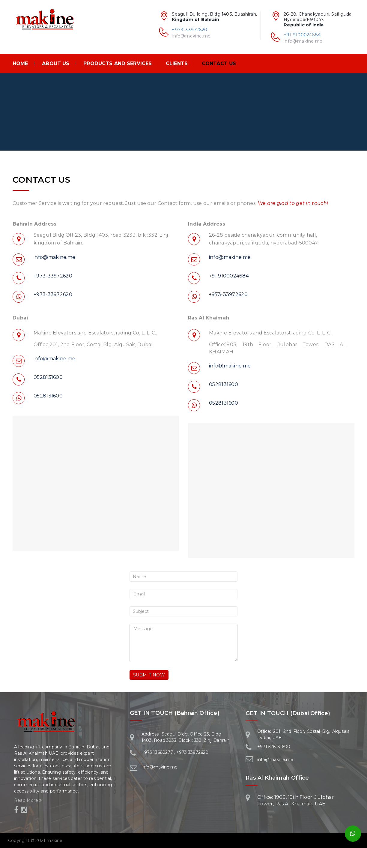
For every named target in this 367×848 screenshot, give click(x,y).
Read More (28, 800)
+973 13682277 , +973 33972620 (175, 752)
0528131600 (48, 377)
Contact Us (219, 63)
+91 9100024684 (302, 34)
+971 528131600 (273, 746)
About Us (55, 63)
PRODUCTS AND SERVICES (117, 63)
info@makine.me (303, 41)
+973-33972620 (189, 29)
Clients (177, 63)
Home (20, 63)
